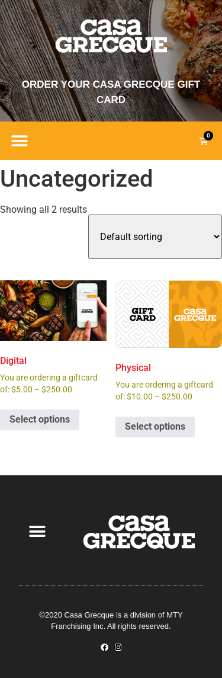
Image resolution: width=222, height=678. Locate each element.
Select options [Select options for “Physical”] (155, 426)
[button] (19, 140)
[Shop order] (155, 237)
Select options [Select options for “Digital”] (39, 419)
